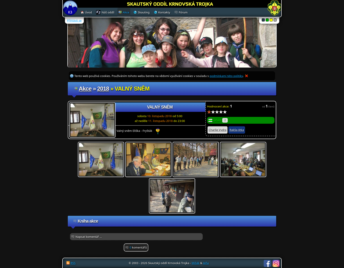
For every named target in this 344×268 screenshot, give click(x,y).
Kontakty (164, 12)
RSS (73, 263)
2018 (103, 88)
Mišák (196, 263)
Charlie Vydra (217, 130)
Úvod (88, 12)
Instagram (276, 263)
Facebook (267, 263)
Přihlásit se (74, 20)
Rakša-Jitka (236, 130)
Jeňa (206, 263)
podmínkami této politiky (226, 76)
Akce (85, 88)
